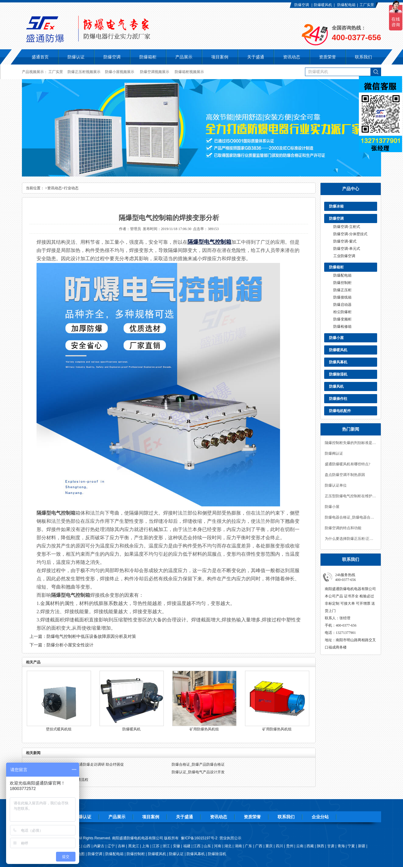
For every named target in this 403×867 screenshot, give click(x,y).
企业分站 (320, 816)
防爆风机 (336, 386)
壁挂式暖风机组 (59, 729)
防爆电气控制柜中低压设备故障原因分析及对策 (91, 636)
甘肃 (331, 846)
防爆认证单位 (336, 485)
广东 (248, 846)
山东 (207, 846)
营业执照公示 (230, 838)
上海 (145, 846)
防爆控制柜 (342, 283)
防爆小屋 (336, 338)
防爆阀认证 (334, 453)
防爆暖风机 (323, 5)
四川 (279, 846)
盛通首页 (40, 56)
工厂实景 (366, 5)
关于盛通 (184, 816)
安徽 (176, 846)
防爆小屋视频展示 (119, 72)
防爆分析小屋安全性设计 (70, 645)
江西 (197, 846)
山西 (86, 846)
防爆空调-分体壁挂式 (350, 234)
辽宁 (111, 846)
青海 (341, 846)
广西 (258, 846)
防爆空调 (301, 5)
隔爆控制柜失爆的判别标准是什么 (351, 443)
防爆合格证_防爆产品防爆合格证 (198, 764)
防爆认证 (76, 56)
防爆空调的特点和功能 (343, 528)
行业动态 (71, 188)
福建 (187, 846)
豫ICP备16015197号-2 (199, 838)
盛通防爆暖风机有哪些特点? (347, 464)
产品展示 (116, 816)
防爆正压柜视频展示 (84, 72)
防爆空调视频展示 (154, 72)
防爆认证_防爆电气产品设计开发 (198, 772)
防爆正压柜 (342, 290)
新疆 (361, 846)
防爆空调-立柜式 (346, 227)
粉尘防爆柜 (342, 312)
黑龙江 (133, 846)
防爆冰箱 (336, 206)
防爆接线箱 (342, 297)
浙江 (166, 846)
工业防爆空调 (344, 256)
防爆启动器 (342, 304)
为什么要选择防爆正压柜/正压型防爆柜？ (351, 539)
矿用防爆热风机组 (204, 729)
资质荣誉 (252, 816)
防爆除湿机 (338, 374)
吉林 (121, 846)
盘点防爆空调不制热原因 (345, 475)
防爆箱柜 (336, 267)
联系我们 (286, 816)
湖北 (228, 846)
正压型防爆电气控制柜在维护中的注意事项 (351, 496)
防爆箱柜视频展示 (189, 72)
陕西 (320, 846)
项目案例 (150, 816)
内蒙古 (98, 846)
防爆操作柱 (338, 399)
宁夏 (351, 846)
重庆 (269, 846)
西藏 (310, 846)
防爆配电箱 (346, 5)
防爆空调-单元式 (346, 248)
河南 (217, 846)
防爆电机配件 (340, 411)
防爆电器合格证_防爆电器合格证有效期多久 (351, 517)
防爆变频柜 (342, 319)
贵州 (289, 846)
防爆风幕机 (338, 362)
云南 (299, 846)
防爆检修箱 (342, 326)
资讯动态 (54, 188)
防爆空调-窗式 (344, 241)
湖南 (238, 846)
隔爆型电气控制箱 (209, 242)
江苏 (155, 846)
